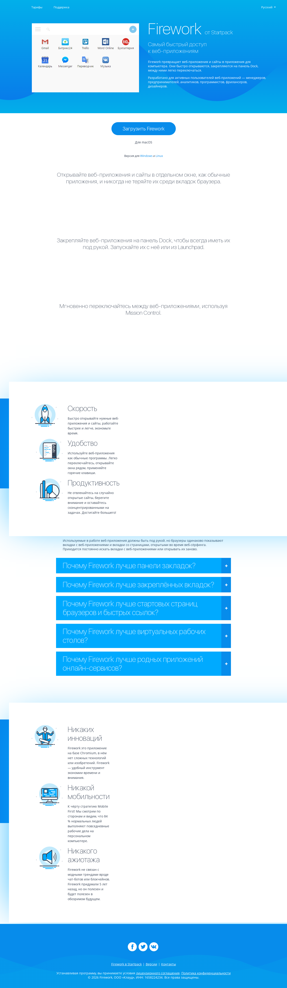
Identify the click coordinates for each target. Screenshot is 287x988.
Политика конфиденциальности (206, 973)
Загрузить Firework (144, 129)
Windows (146, 156)
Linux (159, 156)
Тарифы (36, 7)
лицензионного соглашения (158, 973)
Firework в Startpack (126, 964)
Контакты (168, 964)
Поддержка (61, 7)
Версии (151, 964)
